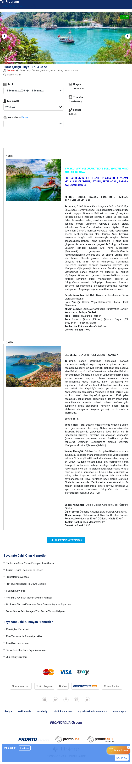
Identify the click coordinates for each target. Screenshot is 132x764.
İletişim (8, 711)
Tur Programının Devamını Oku (66, 540)
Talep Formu (121, 750)
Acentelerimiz (21, 686)
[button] (4, 36)
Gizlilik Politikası (63, 711)
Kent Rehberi (112, 686)
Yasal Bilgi (42, 711)
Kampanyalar (120, 711)
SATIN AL (121, 757)
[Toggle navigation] (127, 6)
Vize (63, 686)
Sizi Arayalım (44, 686)
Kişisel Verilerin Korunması (92, 711)
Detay (24, 117)
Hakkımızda (24, 711)
